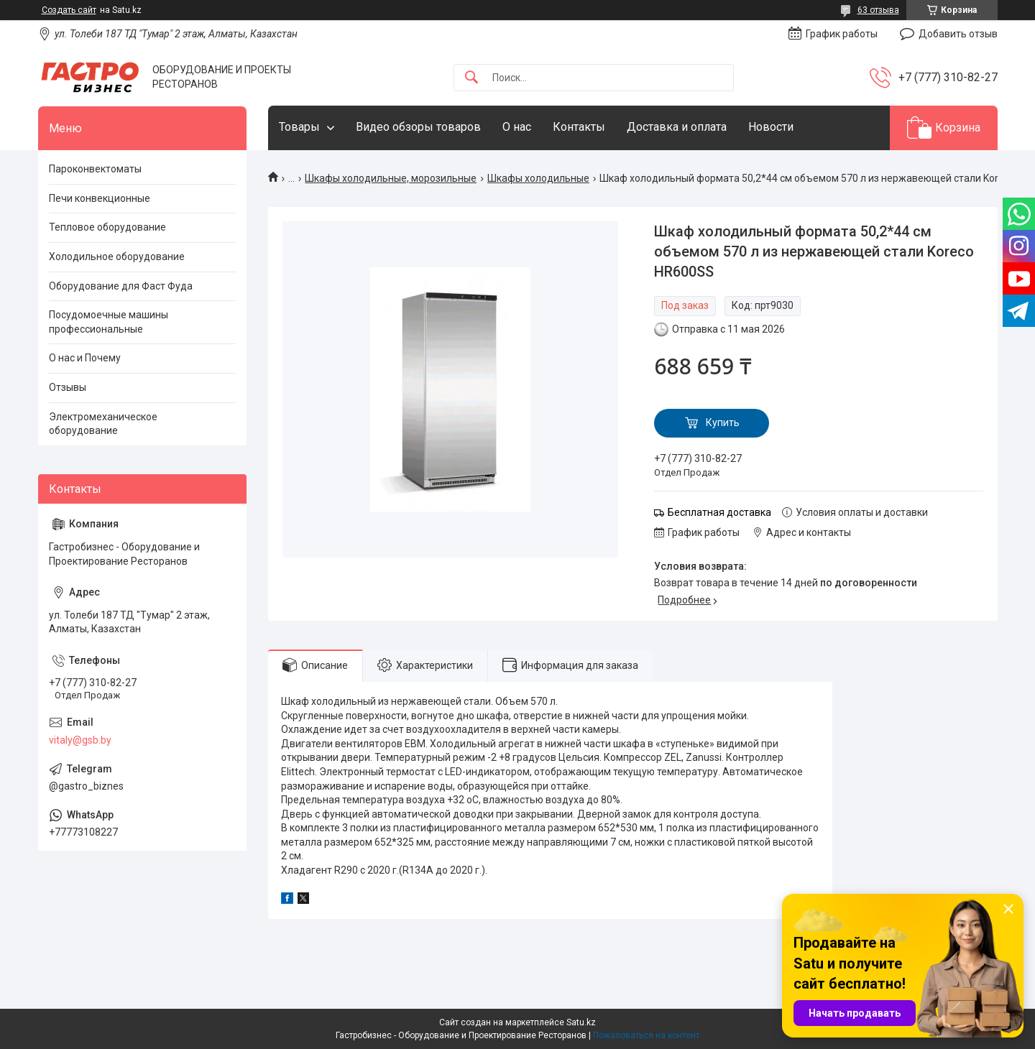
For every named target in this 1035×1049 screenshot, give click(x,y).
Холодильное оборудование (117, 256)
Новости (771, 127)
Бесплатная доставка (719, 512)
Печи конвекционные (99, 198)
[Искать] (471, 78)
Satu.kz (581, 1022)
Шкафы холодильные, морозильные (391, 178)
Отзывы (67, 387)
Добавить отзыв (958, 34)
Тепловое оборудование (107, 227)
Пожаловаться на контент (646, 1035)
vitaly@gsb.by (80, 740)
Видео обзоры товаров (418, 127)
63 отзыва (878, 10)
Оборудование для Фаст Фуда (121, 286)
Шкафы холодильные (538, 178)
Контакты (579, 127)
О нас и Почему (85, 358)
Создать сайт (69, 10)
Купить (723, 422)
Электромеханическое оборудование (103, 424)
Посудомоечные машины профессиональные (108, 322)
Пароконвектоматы (95, 169)
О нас (516, 127)
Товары (299, 127)
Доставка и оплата (677, 127)
